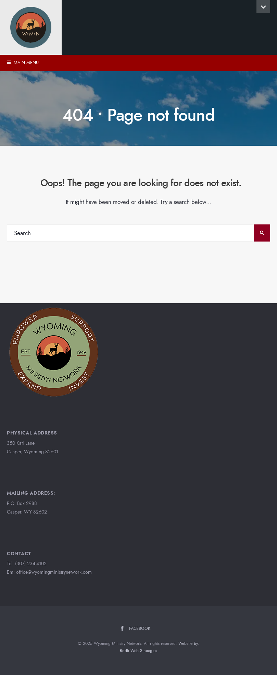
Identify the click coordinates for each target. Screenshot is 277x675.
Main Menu (23, 63)
